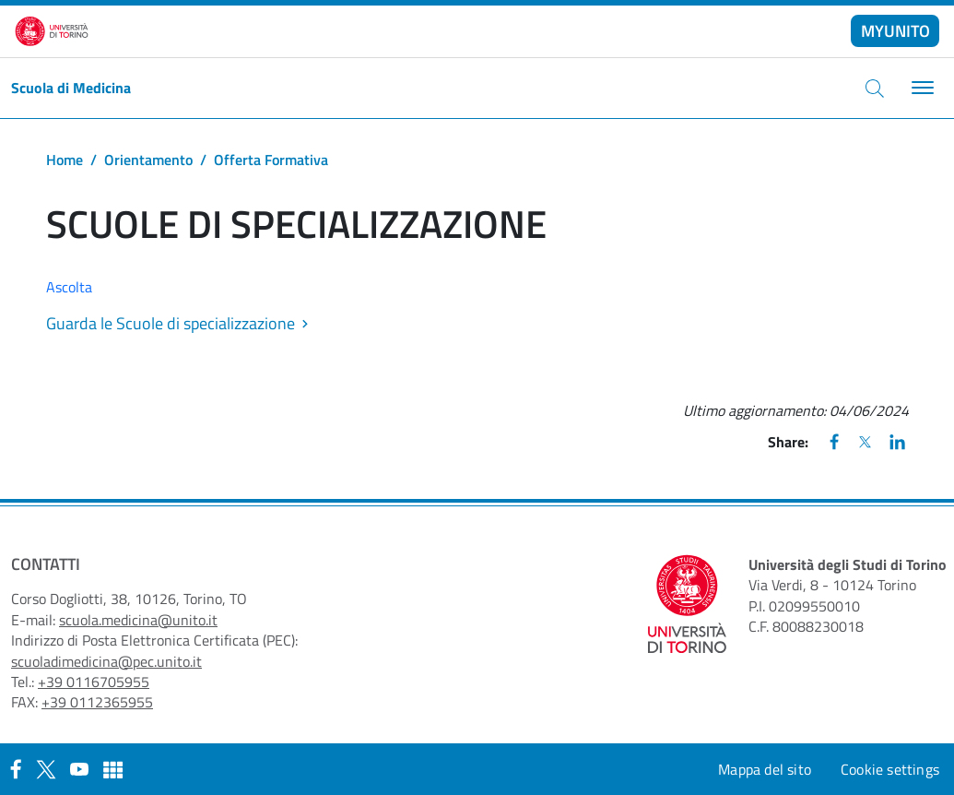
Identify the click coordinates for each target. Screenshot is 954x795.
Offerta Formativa (271, 159)
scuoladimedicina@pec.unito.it (106, 661)
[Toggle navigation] (920, 88)
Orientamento (148, 159)
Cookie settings (890, 769)
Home (64, 159)
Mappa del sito (764, 769)
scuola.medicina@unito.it (138, 620)
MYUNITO (895, 30)
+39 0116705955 (93, 681)
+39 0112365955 (97, 702)
